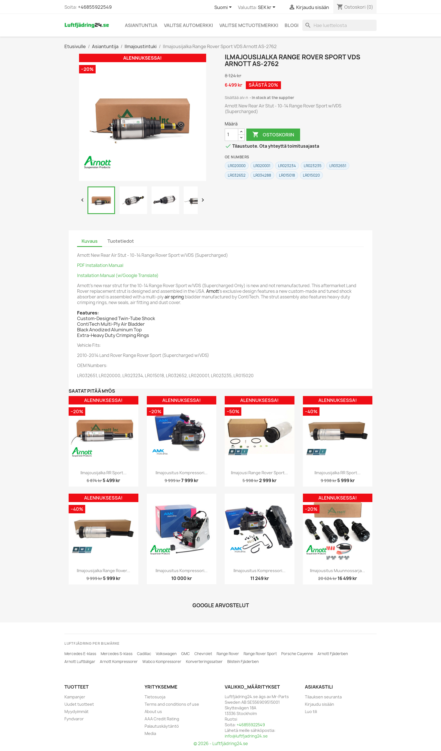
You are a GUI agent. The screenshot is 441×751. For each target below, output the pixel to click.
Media (150, 733)
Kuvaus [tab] (90, 241)
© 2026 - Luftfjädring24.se (221, 743)
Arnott (212, 291)
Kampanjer (74, 697)
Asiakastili (319, 687)
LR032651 (337, 165)
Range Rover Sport (260, 653)
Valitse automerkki (188, 25)
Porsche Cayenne (297, 653)
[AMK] (160, 452)
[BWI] (238, 452)
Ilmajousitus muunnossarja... (337, 570)
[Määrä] (231, 135)
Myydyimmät (76, 711)
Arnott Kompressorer (119, 661)
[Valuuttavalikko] (267, 7)
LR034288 (262, 175)
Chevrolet (203, 653)
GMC (185, 653)
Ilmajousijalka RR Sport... (103, 472)
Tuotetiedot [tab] (120, 241)
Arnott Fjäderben (333, 653)
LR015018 (287, 175)
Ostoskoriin (273, 134)
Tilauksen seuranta (323, 697)
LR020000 (237, 165)
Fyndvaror (74, 718)
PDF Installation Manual (100, 265)
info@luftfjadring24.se (246, 736)
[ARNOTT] (97, 162)
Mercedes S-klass (116, 653)
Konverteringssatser (204, 661)
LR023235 (312, 165)
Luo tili (311, 711)
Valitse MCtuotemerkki (248, 25)
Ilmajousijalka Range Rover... (103, 570)
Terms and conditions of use (172, 704)
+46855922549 (95, 7)
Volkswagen (166, 653)
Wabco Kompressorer (161, 661)
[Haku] (339, 25)
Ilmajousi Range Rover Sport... (259, 472)
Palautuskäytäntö (162, 726)
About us (153, 711)
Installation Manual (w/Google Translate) (118, 275)
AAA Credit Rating (162, 718)
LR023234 (287, 165)
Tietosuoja (155, 697)
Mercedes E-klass (80, 653)
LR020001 (261, 165)
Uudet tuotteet (79, 704)
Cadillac (144, 653)
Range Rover (228, 653)
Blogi (291, 25)
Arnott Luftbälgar (79, 661)
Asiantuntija (141, 25)
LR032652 (237, 175)
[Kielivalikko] (224, 7)
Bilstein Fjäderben (243, 661)
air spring (174, 297)
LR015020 (311, 175)
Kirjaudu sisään (319, 704)
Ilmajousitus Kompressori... (182, 472)
